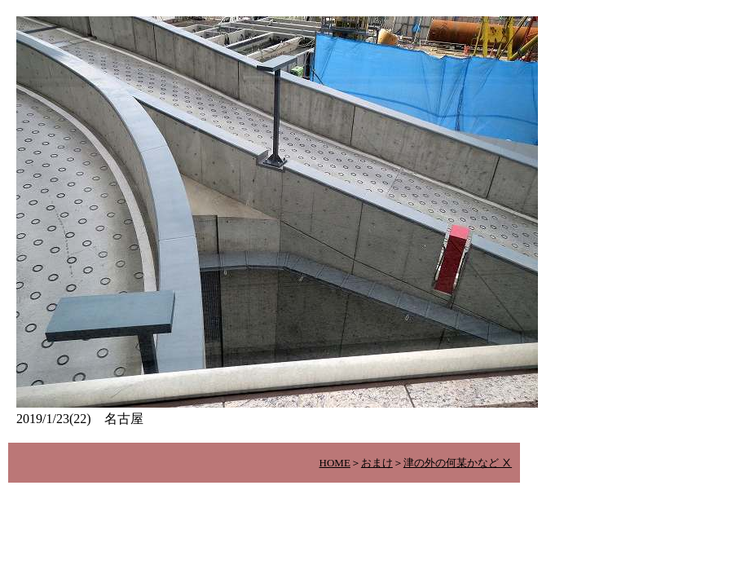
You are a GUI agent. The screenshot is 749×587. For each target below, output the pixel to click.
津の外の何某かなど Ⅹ (457, 463)
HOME (334, 463)
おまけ (377, 463)
